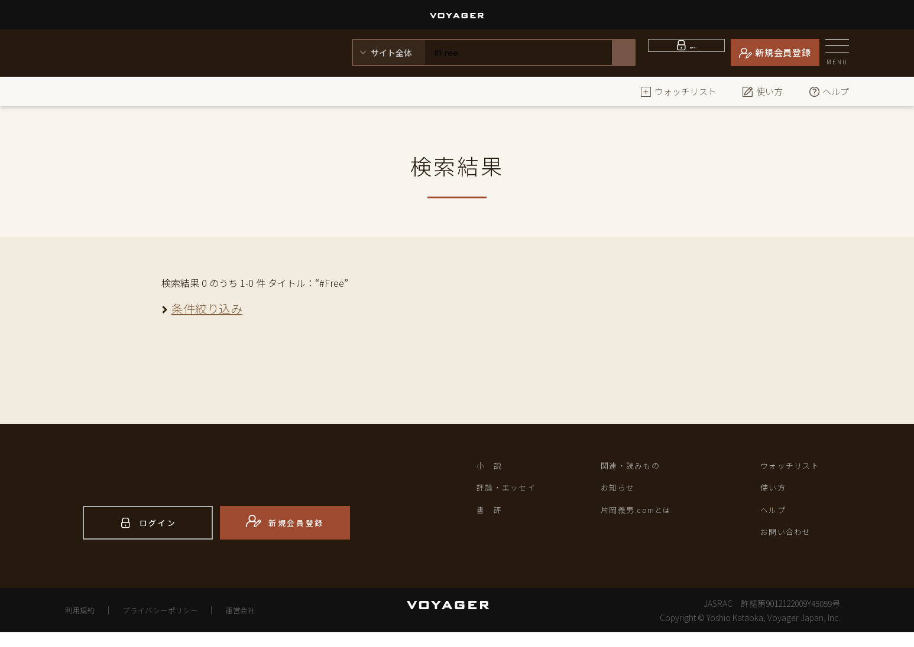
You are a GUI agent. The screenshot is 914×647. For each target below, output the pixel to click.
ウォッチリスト (678, 91)
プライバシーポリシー (174, 624)
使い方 (762, 91)
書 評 (492, 517)
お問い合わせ (791, 542)
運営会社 (265, 624)
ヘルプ (828, 91)
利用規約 (83, 624)
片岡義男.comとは (644, 517)
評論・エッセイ (513, 492)
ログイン (693, 52)
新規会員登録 (783, 52)
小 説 (492, 467)
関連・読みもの (637, 467)
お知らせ (621, 492)
